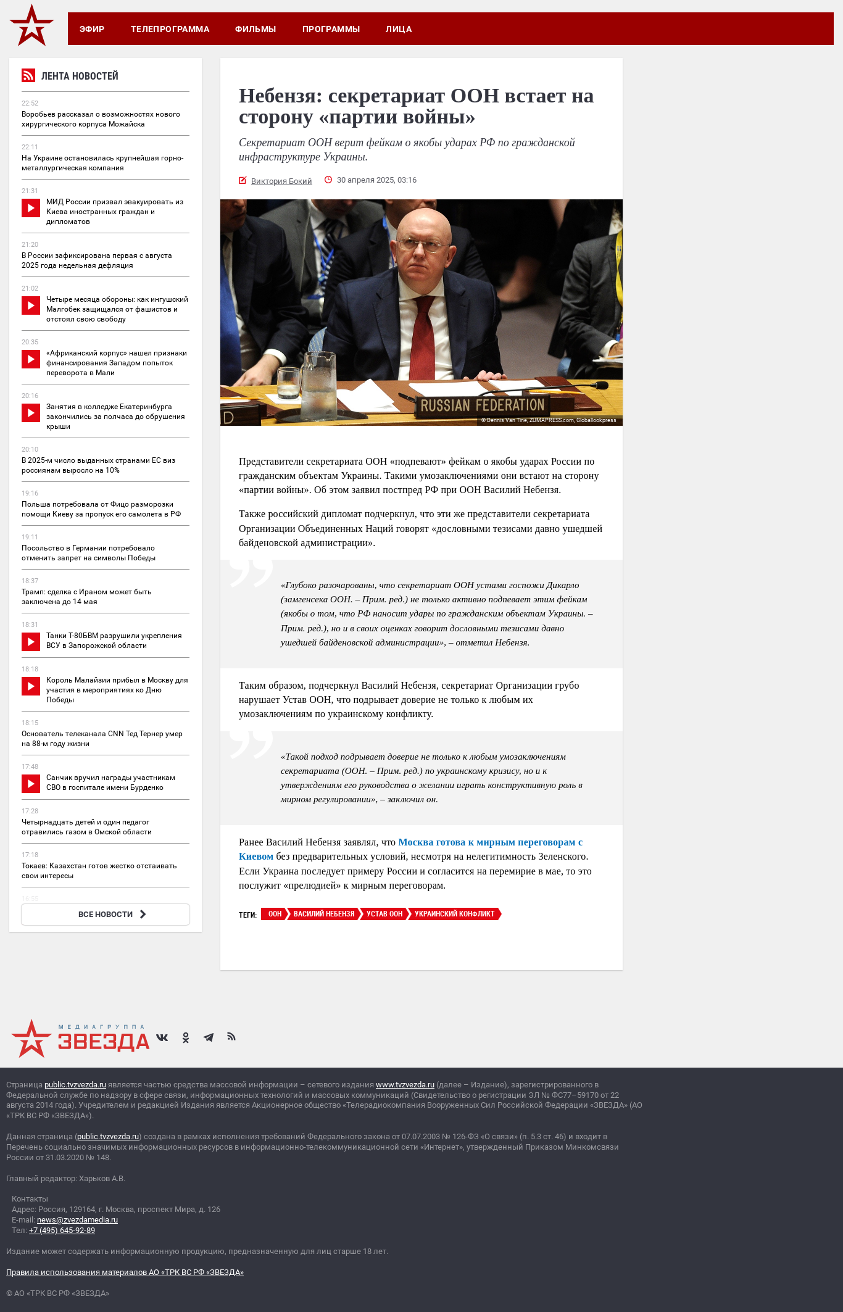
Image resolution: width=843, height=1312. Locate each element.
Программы (331, 29)
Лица (399, 29)
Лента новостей (70, 77)
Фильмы (255, 29)
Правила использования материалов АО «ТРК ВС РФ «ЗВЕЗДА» (125, 1272)
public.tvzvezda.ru (75, 1084)
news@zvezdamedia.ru (77, 1219)
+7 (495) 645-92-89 (62, 1230)
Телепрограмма (170, 29)
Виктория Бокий (281, 181)
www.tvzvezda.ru (405, 1084)
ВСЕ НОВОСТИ (113, 914)
